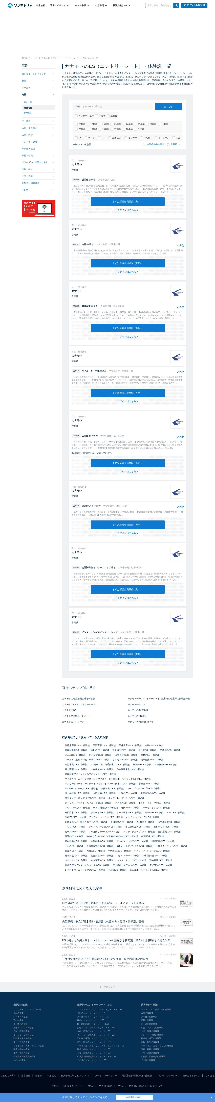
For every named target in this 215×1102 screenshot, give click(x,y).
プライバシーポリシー (106, 1075)
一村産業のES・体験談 (102, 769)
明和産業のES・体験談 (163, 841)
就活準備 (101, 5)
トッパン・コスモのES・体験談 (132, 841)
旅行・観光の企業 (21, 1042)
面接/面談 (114, 137)
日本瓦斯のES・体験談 (126, 755)
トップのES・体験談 (75, 826)
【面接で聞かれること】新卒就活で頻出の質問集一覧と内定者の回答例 (105, 959)
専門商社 (28, 113)
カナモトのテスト (136, 704)
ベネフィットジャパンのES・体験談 (152, 850)
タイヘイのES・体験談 (102, 812)
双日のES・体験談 (100, 750)
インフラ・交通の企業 (23, 1035)
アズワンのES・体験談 (160, 865)
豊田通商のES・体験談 (123, 750)
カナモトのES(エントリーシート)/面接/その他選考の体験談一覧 (159, 698)
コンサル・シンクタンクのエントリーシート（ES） (100, 1009)
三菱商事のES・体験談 (104, 745)
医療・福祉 (38, 169)
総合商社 (28, 108)
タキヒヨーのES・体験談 (125, 759)
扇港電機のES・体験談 (76, 764)
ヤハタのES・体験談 (125, 803)
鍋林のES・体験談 (150, 755)
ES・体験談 (82, 5)
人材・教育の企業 (21, 1031)
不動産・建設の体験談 (151, 1038)
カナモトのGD (69, 710)
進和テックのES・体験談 (166, 826)
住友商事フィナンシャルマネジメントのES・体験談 (90, 774)
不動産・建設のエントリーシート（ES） (95, 1038)
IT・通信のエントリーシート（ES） (93, 1024)
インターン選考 (84, 115)
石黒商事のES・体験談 (102, 841)
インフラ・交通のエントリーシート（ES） (96, 1035)
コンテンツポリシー (168, 1075)
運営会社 (25, 1075)
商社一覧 (28, 102)
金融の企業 (18, 1013)
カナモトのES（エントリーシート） (80, 704)
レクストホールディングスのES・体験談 (85, 870)
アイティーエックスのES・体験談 (106, 817)
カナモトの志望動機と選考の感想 (78, 698)
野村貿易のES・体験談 (76, 855)
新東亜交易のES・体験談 (153, 793)
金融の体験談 (147, 1013)
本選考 (100, 115)
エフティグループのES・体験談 (139, 831)
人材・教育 (38, 135)
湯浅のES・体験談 (74, 836)
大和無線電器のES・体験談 (100, 846)
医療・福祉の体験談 (150, 1049)
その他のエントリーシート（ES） (92, 1060)
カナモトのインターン (73, 721)
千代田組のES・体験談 (119, 850)
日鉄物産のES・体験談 (166, 764)
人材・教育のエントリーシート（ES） (94, 1031)
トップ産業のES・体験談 (129, 812)
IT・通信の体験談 (149, 1024)
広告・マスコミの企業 (23, 1027)
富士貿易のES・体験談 (102, 855)
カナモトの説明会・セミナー (76, 716)
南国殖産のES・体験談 (112, 788)
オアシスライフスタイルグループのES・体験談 (88, 803)
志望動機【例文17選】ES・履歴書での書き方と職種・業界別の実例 (103, 921)
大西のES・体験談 (96, 850)
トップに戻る (107, 987)
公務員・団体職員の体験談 (153, 1056)
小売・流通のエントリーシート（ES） (94, 1053)
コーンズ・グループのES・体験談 (143, 788)
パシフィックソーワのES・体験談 (143, 817)
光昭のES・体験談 (145, 822)
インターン (162, 137)
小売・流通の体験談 (150, 1053)
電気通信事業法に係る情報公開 (137, 1075)
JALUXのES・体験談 (75, 755)
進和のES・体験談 (154, 812)
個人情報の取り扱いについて (75, 1075)
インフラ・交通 (38, 141)
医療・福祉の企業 (21, 1049)
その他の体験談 (148, 1060)
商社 (38, 94)
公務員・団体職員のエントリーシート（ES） (97, 1056)
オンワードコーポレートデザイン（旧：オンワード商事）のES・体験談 (100, 783)
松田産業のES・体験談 (152, 759)
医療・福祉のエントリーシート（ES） (94, 1049)
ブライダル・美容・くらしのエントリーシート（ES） (101, 1046)
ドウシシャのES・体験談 (77, 807)
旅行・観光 (38, 155)
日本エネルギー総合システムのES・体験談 (86, 822)
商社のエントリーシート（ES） (91, 1020)
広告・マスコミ (38, 128)
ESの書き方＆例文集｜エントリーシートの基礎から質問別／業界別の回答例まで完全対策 (116, 940)
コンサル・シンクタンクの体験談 (156, 1009)
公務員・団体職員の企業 (24, 1056)
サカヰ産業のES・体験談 (77, 793)
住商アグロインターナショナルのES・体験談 (87, 865)
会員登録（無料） (134, 1097)
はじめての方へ (8, 1075)
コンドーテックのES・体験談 (131, 860)
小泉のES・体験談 (128, 793)
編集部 (38, 1075)
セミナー (130, 137)
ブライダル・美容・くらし (38, 162)
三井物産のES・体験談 (130, 745)
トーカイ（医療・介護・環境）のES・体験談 (87, 759)
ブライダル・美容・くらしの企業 (28, 1046)
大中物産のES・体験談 (169, 822)
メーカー (38, 87)
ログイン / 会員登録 (194, 5)
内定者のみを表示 (153, 144)
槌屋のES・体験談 (74, 850)
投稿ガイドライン (191, 1075)
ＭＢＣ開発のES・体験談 (105, 807)
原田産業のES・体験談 (122, 822)
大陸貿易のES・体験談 (104, 793)
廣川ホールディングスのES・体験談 (134, 846)
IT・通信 (38, 121)
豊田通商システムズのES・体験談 (129, 865)
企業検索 (40, 5)
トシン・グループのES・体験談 (154, 803)
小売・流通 (38, 176)
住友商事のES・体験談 (76, 750)
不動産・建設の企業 (22, 1038)
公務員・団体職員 (38, 183)
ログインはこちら (127, 210)
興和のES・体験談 (142, 764)
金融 (38, 81)
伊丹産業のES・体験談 (100, 755)
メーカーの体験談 (149, 1017)
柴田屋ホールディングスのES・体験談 (149, 870)
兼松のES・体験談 (147, 750)
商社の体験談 (147, 1020)
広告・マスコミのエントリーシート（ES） (96, 1027)
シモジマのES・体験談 (76, 860)
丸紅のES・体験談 (154, 745)
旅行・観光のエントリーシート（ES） (94, 1042)
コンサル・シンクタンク (38, 74)
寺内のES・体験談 (130, 807)
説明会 (112, 115)
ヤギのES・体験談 (74, 846)
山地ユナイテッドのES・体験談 (171, 846)
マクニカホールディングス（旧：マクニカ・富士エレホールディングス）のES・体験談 (108, 779)
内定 (176, 137)
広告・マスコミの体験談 (152, 1027)
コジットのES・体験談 (128, 855)
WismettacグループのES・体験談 (81, 788)
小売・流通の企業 (21, 1053)
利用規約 (51, 1075)
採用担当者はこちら (72, 1086)
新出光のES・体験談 (149, 783)
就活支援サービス (121, 5)
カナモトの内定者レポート (141, 721)
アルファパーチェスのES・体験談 (105, 826)
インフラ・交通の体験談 (152, 1035)
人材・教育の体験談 (150, 1031)
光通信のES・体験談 (170, 750)
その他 (139, 129)
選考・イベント (59, 5)
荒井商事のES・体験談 (160, 860)
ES (78, 137)
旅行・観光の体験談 (150, 1042)
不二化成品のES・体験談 (137, 826)
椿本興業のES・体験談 (76, 841)
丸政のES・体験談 (117, 870)
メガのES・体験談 (175, 812)
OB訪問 (145, 137)
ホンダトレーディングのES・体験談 (126, 798)
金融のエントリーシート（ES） (91, 1013)
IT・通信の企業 (20, 1024)
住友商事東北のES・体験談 (130, 769)
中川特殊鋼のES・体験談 (155, 855)
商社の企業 (18, 1020)
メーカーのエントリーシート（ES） (93, 1017)
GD (101, 137)
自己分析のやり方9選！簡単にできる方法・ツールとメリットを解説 (103, 902)
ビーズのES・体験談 (75, 831)
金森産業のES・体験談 (169, 831)
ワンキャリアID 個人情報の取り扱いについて (140, 1086)
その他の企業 (19, 1060)
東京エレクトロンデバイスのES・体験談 (85, 798)
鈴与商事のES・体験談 (76, 769)
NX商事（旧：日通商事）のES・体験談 (110, 764)
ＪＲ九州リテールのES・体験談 (104, 831)
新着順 (174, 144)
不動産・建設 (38, 148)
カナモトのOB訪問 (137, 716)
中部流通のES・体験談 (152, 836)
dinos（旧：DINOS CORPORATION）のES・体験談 (112, 836)
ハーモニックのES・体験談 (156, 807)
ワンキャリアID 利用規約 (100, 1086)
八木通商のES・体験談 (102, 860)
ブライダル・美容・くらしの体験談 (157, 1046)
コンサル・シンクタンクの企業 (27, 1009)
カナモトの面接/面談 (138, 710)
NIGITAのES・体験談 (75, 817)
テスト (90, 137)
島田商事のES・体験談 (76, 812)
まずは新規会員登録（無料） (127, 201)
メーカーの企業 (20, 1017)
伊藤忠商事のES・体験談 (77, 745)
